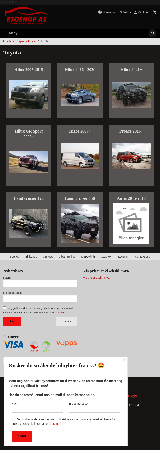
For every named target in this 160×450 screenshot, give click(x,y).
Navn (37, 406)
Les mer (66, 321)
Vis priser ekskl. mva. (96, 277)
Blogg (132, 397)
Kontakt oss (142, 256)
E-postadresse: (12, 292)
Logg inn (123, 256)
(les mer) (60, 312)
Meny (10, 33)
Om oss (48, 256)
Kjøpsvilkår (88, 256)
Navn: (7, 277)
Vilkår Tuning (66, 256)
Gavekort (106, 256)
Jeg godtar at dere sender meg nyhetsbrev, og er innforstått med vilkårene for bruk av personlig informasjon (63, 421)
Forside (7, 41)
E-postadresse (94, 406)
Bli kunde (31, 256)
